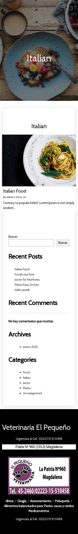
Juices (26, 383)
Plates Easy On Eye (27, 285)
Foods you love (24, 274)
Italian (26, 378)
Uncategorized (32, 393)
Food (26, 372)
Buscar (12, 237)
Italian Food (22, 269)
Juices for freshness (27, 279)
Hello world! (22, 290)
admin (10, 197)
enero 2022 (30, 347)
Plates (27, 388)
